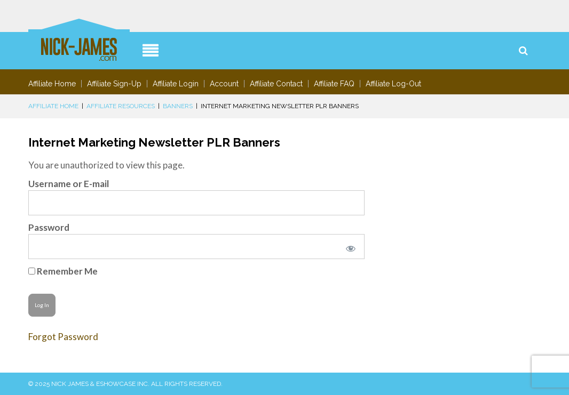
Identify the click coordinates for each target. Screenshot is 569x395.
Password (48, 227)
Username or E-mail (68, 183)
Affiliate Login (176, 83)
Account (224, 83)
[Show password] (349, 246)
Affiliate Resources (120, 106)
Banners (178, 106)
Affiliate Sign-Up (114, 83)
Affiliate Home (52, 83)
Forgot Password (63, 336)
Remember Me (63, 271)
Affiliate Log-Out (393, 83)
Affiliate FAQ (334, 83)
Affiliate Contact (276, 83)
